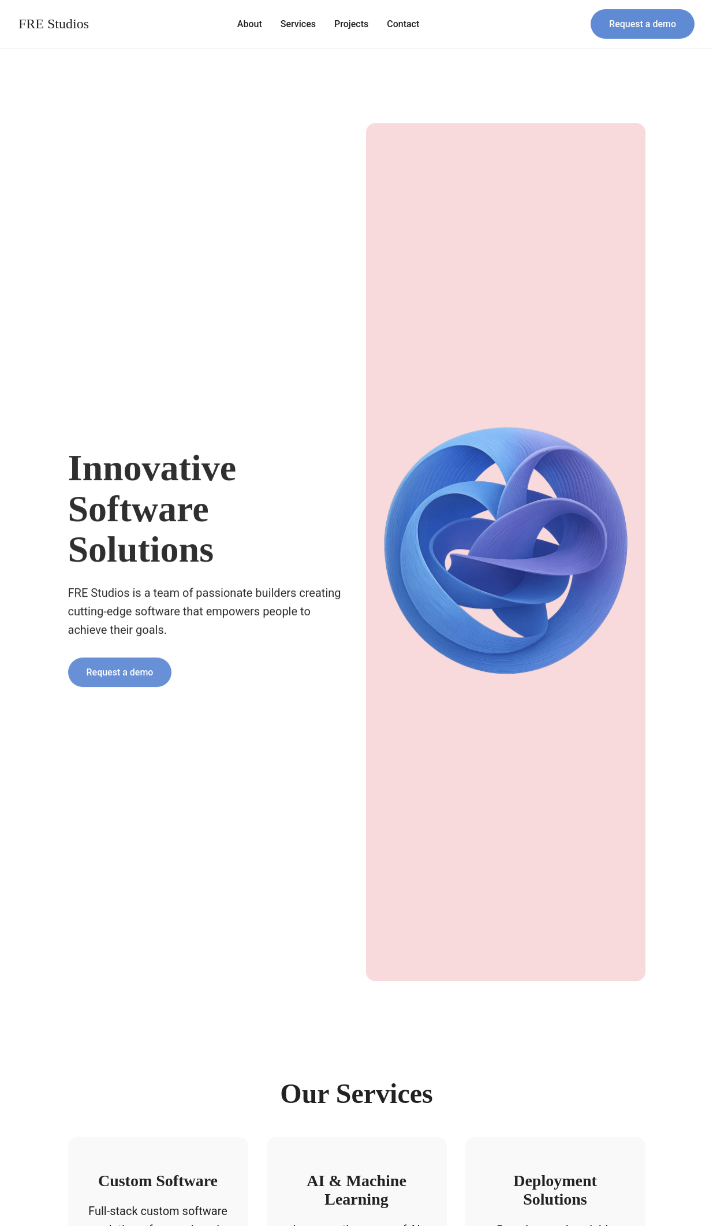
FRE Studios (53, 23)
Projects (351, 23)
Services (298, 23)
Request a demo (642, 23)
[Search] (574, 24)
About (249, 23)
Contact (403, 23)
